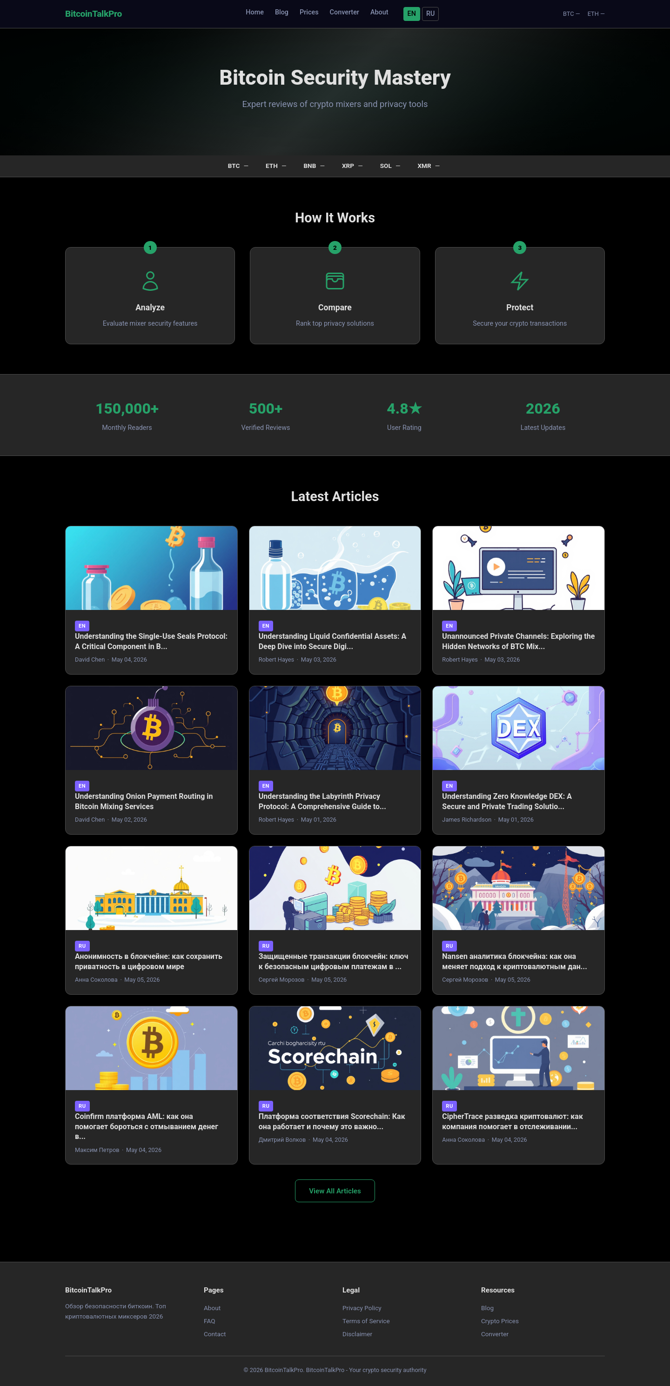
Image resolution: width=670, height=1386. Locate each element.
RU (430, 14)
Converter (344, 12)
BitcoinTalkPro (93, 13)
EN (412, 14)
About (379, 12)
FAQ (209, 1321)
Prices (309, 12)
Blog (281, 12)
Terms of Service (366, 1321)
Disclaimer (357, 1334)
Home (255, 12)
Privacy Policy (362, 1308)
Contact (215, 1334)
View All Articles (335, 1191)
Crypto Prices (500, 1321)
